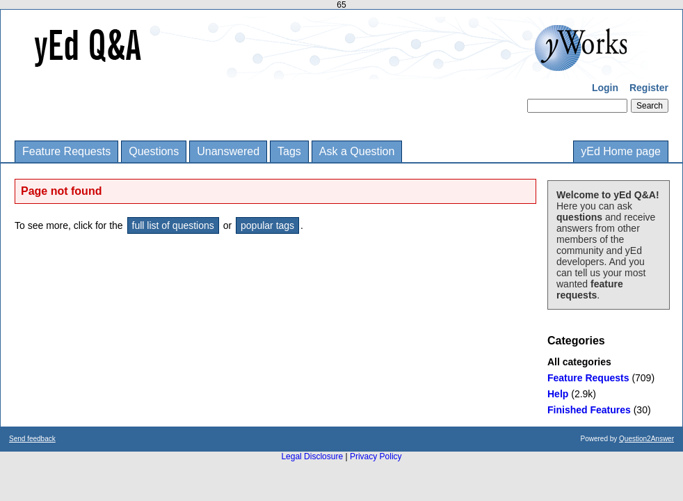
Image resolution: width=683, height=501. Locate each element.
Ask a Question (357, 151)
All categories (579, 361)
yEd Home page (621, 151)
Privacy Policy (376, 456)
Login (605, 87)
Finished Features (589, 409)
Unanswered (228, 151)
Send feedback (32, 439)
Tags (289, 151)
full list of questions (173, 225)
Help (557, 393)
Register (648, 87)
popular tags (267, 225)
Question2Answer (646, 439)
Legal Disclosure (312, 456)
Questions (154, 151)
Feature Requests (66, 151)
